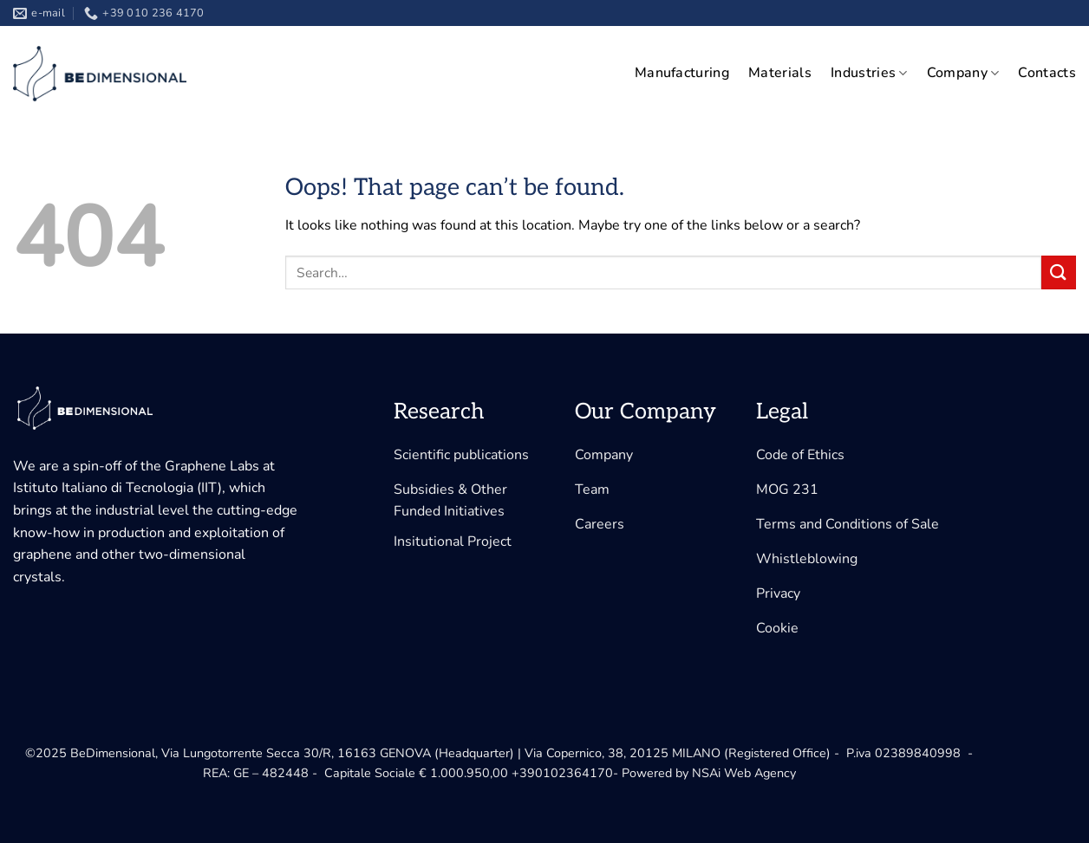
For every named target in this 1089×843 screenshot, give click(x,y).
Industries (869, 72)
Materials (780, 72)
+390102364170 (562, 772)
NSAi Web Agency (744, 772)
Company (963, 72)
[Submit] (1058, 272)
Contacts (1047, 72)
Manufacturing (682, 72)
